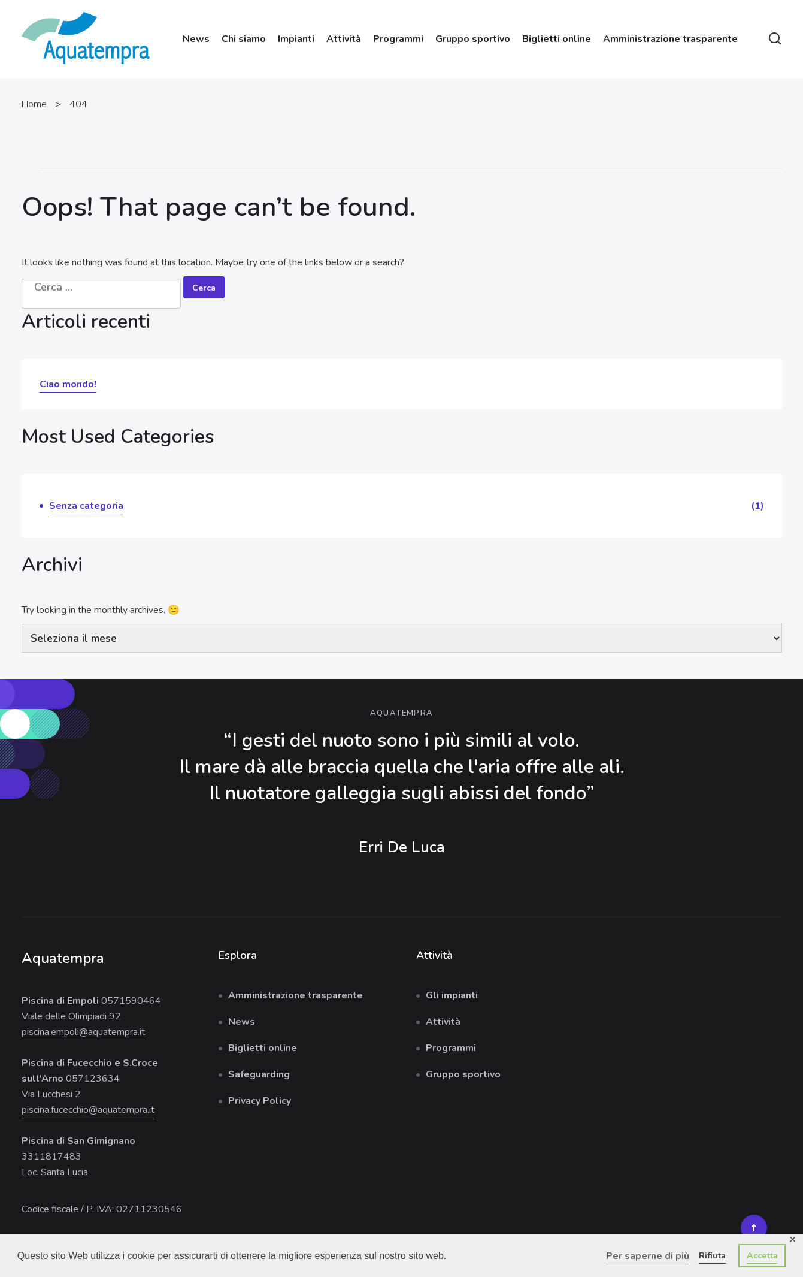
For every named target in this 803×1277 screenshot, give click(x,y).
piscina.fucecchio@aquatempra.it (88, 1109)
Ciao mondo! (68, 384)
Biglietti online (556, 39)
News (196, 39)
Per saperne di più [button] (647, 1256)
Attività (343, 39)
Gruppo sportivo (472, 39)
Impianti (296, 39)
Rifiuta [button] (712, 1255)
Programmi (398, 39)
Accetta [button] (762, 1255)
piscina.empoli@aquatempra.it (83, 1031)
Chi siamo (244, 39)
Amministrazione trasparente (670, 39)
